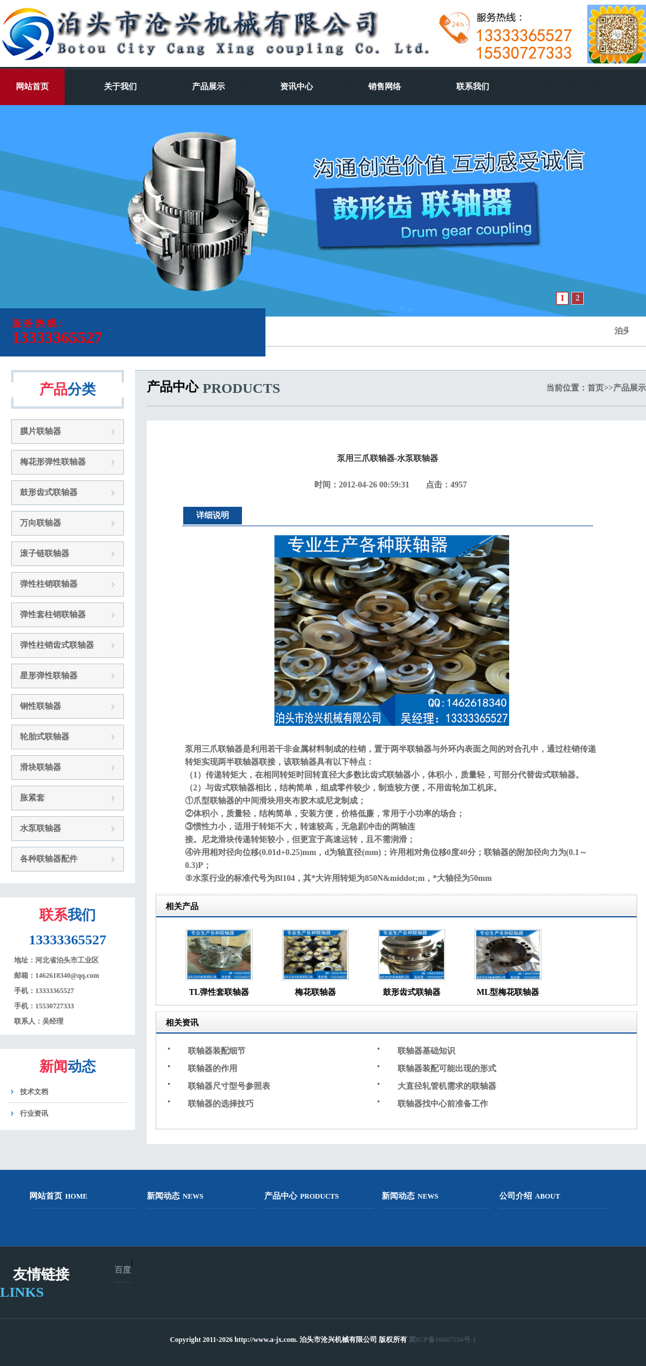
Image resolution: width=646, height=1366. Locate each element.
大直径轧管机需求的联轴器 (447, 1086)
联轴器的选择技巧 (221, 1103)
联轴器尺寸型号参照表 (229, 1086)
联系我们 (472, 86)
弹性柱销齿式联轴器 (57, 645)
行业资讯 (34, 1113)
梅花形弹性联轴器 (53, 461)
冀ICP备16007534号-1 (442, 1339)
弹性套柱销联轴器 (53, 614)
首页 (595, 387)
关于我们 (120, 86)
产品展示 (208, 86)
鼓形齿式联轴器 (49, 492)
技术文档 (34, 1092)
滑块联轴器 (40, 767)
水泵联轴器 (40, 828)
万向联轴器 (40, 523)
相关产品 (182, 906)
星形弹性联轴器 (49, 675)
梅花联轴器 (315, 992)
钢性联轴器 (40, 706)
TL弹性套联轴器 (219, 992)
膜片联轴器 (40, 431)
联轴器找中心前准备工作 (443, 1103)
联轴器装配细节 (216, 1051)
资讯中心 (296, 86)
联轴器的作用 (212, 1068)
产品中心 (301, 1196)
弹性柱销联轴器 (49, 584)
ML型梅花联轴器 (508, 992)
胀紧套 (32, 797)
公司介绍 (529, 1196)
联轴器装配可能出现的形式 (447, 1068)
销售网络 (384, 86)
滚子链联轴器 (44, 553)
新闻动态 (175, 1196)
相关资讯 (182, 1022)
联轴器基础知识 (426, 1051)
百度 (123, 1270)
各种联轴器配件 (49, 858)
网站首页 (32, 86)
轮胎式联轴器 (44, 736)
